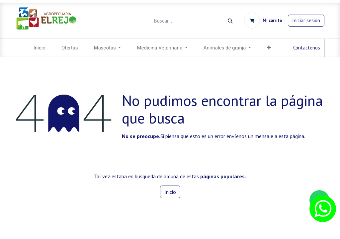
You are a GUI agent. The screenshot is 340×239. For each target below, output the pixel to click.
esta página (291, 136)
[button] (269, 47)
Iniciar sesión (306, 20)
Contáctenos (306, 47)
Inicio (170, 192)
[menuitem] (39, 47)
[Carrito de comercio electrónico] (263, 20)
